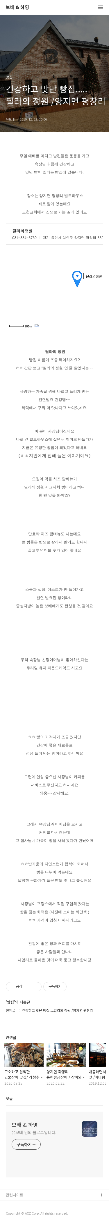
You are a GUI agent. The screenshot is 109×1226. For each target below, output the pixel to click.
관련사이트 (14, 1195)
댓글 (9, 1098)
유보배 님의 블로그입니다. (34, 1132)
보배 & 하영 (17, 7)
